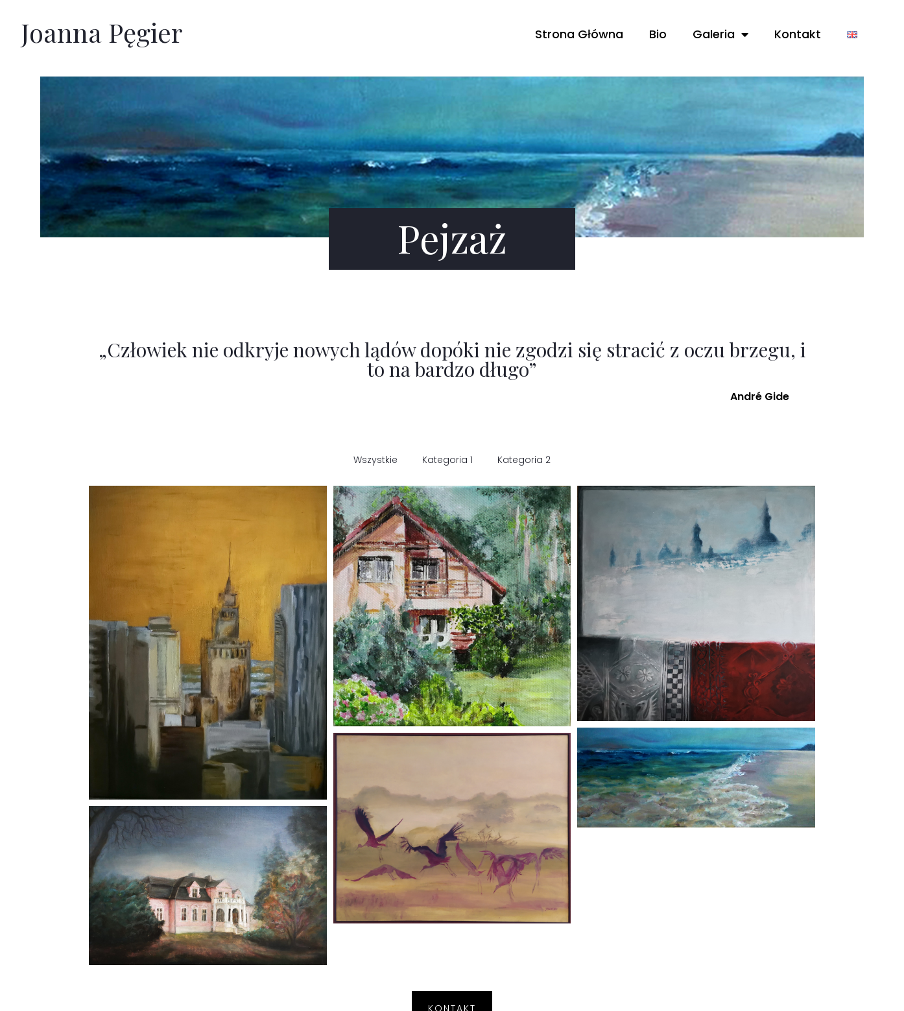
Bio (658, 34)
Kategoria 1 (447, 459)
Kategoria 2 (524, 459)
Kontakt (797, 34)
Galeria (720, 34)
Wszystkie (375, 459)
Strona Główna (579, 34)
